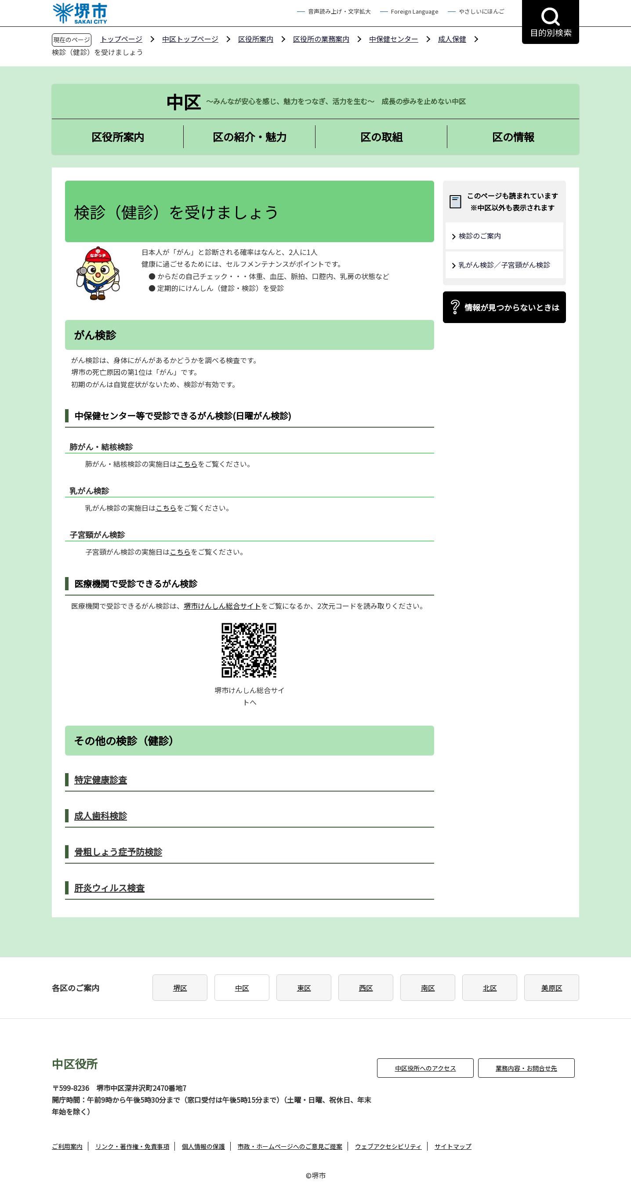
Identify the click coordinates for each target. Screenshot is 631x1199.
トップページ (121, 38)
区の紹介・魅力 (249, 136)
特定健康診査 (100, 779)
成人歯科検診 (100, 815)
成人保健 (452, 38)
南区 (428, 987)
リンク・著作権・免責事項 (132, 1146)
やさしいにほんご (481, 11)
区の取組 (381, 136)
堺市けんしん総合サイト (222, 605)
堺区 (180, 987)
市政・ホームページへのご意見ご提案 (290, 1146)
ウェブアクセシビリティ (388, 1146)
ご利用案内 (67, 1146)
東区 (304, 987)
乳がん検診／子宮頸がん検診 (504, 264)
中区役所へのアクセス (425, 1068)
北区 (490, 987)
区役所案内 (255, 38)
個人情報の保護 (203, 1146)
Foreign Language (415, 11)
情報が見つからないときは (511, 307)
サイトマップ (453, 1146)
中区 (242, 987)
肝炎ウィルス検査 (109, 887)
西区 (366, 987)
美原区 (551, 987)
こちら (187, 463)
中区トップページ (190, 38)
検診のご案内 (480, 235)
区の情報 (513, 136)
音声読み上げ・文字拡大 (339, 11)
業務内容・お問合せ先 (526, 1068)
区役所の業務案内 (321, 38)
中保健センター (393, 38)
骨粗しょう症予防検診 (118, 851)
